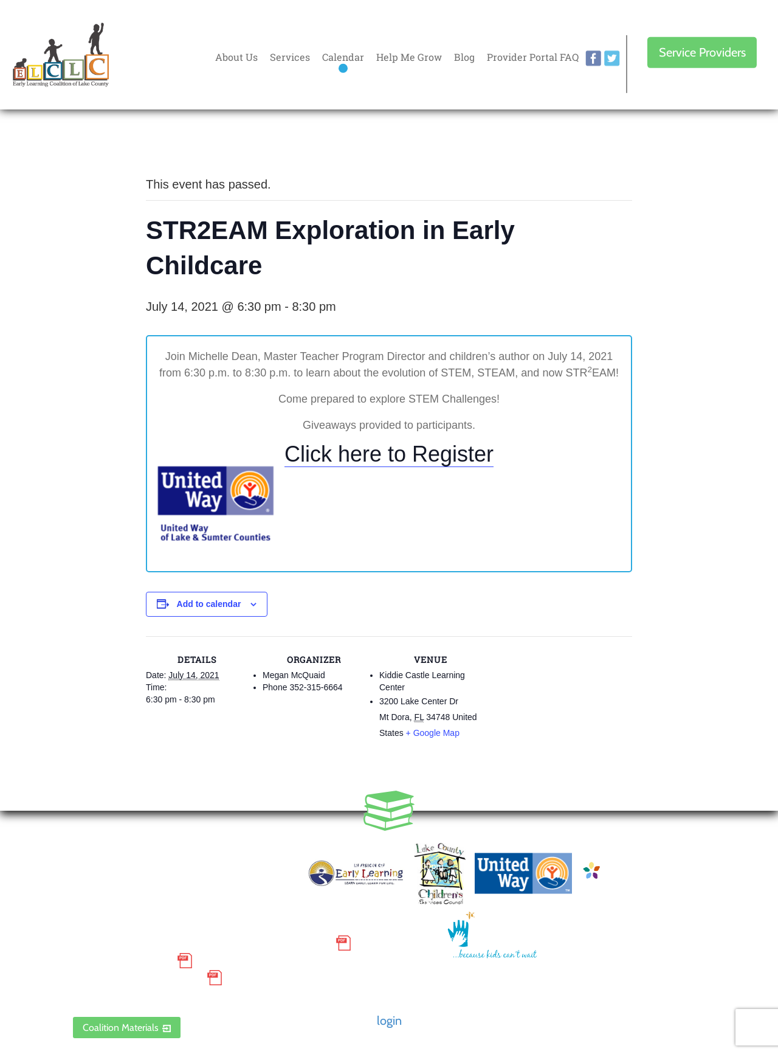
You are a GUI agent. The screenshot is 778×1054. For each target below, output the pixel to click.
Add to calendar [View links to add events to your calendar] (209, 604)
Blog (464, 56)
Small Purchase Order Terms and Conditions (201, 943)
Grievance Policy (122, 960)
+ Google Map (433, 733)
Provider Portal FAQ (533, 56)
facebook (593, 58)
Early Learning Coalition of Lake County (60, 55)
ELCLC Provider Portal (137, 996)
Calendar (343, 56)
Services (290, 56)
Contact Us (376, 878)
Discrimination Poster (137, 978)
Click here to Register (389, 454)
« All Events (173, 144)
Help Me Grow (409, 56)
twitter (612, 58)
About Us (236, 56)
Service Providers (702, 52)
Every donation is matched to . (702, 146)
